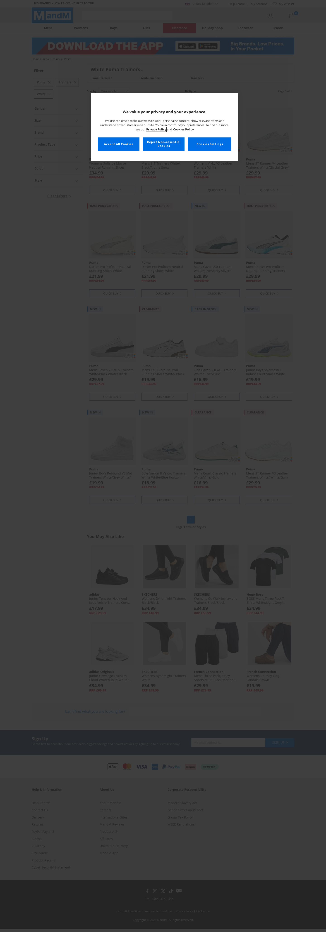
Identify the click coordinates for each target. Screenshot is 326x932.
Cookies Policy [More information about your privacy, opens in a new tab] (183, 129)
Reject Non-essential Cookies (164, 144)
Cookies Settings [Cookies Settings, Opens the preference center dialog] (210, 144)
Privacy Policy (156, 129)
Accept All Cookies (118, 144)
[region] (164, 127)
